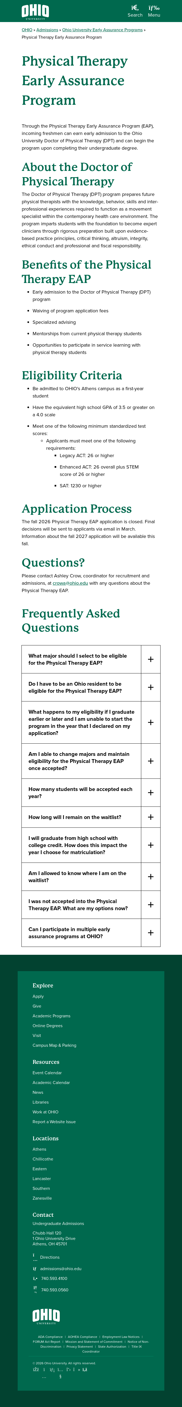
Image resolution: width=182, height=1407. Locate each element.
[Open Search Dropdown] (135, 13)
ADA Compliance (50, 1336)
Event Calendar (47, 1073)
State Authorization (112, 1346)
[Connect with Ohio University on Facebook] (36, 1369)
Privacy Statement (80, 1346)
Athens (39, 1149)
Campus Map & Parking (54, 1045)
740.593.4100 (53, 1278)
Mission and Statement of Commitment (94, 1341)
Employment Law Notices (121, 1336)
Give (37, 1006)
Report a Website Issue (54, 1122)
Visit (37, 1035)
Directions (49, 1257)
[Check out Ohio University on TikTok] (76, 1369)
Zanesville (42, 1198)
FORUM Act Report (46, 1341)
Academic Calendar (51, 1082)
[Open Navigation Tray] (154, 13)
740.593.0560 (54, 1290)
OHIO (27, 30)
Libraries (41, 1102)
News (38, 1092)
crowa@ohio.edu (70, 583)
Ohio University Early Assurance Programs (102, 30)
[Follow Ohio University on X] (68, 1369)
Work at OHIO (45, 1112)
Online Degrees (47, 1026)
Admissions (47, 30)
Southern (41, 1188)
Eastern (40, 1169)
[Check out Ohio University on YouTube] (60, 1373)
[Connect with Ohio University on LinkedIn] (52, 1369)
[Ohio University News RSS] (84, 1369)
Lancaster (42, 1178)
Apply (38, 996)
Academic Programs (51, 1016)
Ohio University (55, 1363)
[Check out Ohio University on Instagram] (44, 1376)
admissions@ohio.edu (60, 1268)
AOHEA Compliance (82, 1336)
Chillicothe (43, 1159)
